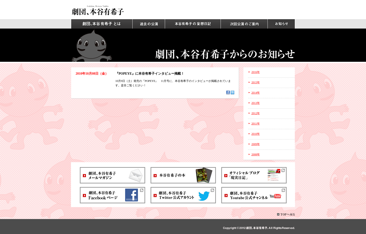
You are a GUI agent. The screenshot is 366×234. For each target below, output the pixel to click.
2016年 (255, 72)
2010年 (255, 133)
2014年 (255, 92)
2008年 (255, 154)
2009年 (255, 144)
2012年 (255, 113)
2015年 (255, 82)
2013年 (255, 103)
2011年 (255, 123)
